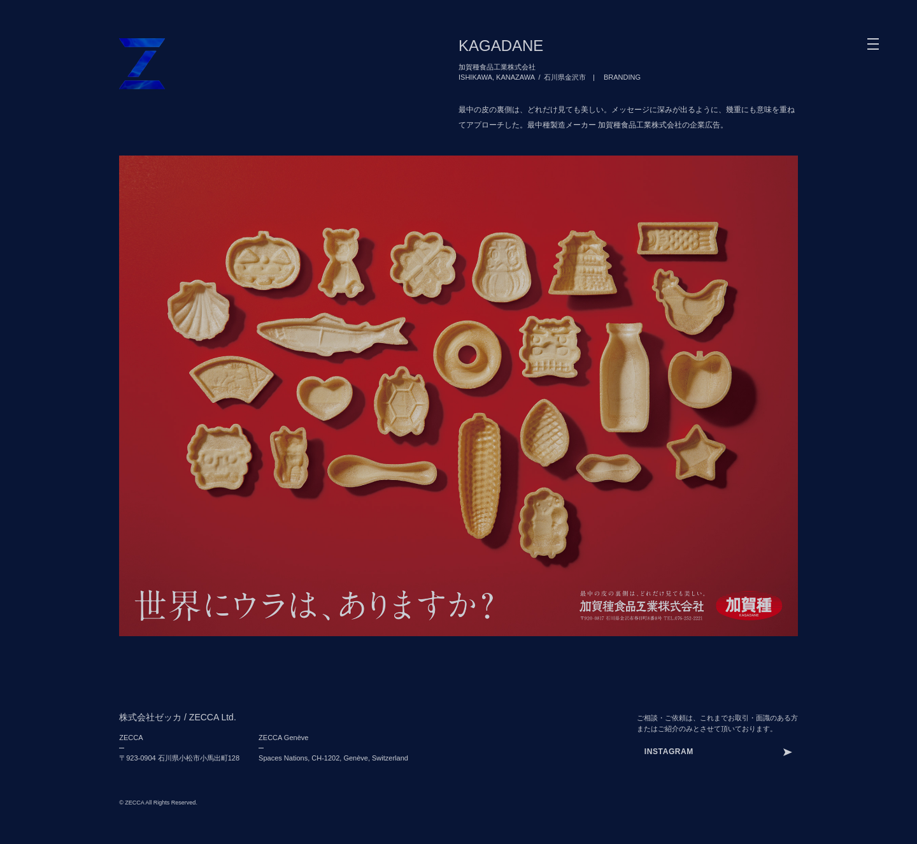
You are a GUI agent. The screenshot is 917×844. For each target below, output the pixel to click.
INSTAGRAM (668, 751)
